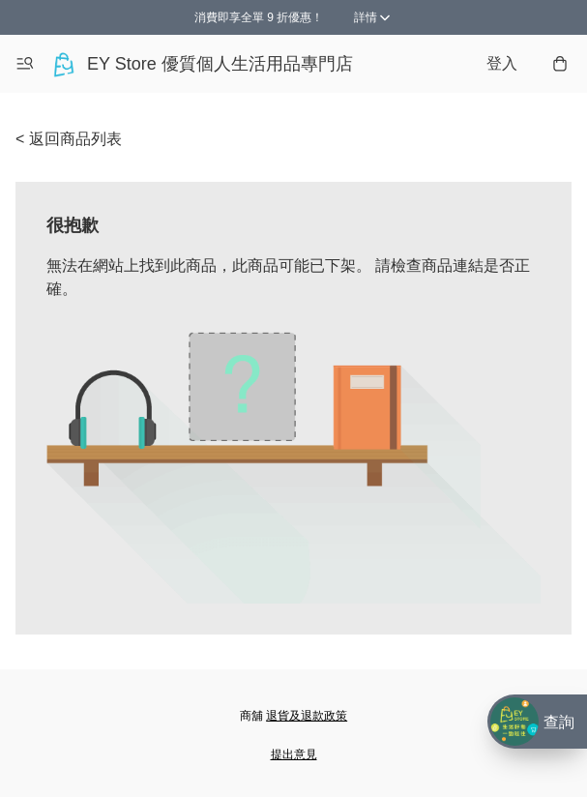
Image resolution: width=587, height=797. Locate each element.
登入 (501, 63)
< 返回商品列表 (68, 139)
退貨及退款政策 (306, 716)
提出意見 (294, 754)
